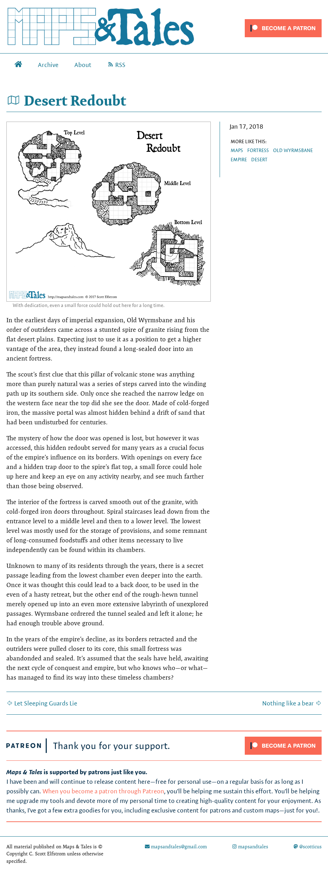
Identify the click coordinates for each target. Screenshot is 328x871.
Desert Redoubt (66, 100)
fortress (258, 150)
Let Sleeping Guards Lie (41, 703)
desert (259, 159)
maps (237, 150)
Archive (48, 64)
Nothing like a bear (292, 703)
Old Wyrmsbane (293, 150)
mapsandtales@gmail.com (176, 846)
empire (239, 159)
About (82, 64)
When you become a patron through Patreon (103, 791)
